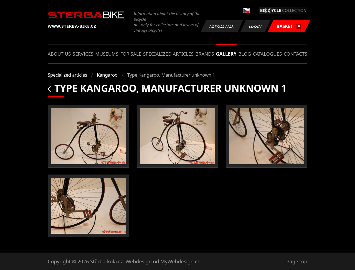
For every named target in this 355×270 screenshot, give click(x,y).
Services (83, 54)
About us (59, 54)
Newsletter (221, 26)
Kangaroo (107, 75)
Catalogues (267, 54)
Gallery (226, 54)
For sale (130, 54)
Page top (296, 261)
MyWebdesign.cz (180, 261)
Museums (106, 54)
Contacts (295, 54)
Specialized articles (168, 54)
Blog (245, 54)
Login (255, 26)
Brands (205, 54)
